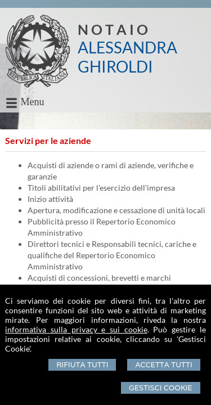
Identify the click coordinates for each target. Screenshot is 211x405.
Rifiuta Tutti (82, 365)
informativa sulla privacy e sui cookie (76, 329)
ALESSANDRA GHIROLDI (127, 57)
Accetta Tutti (163, 365)
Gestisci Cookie (160, 388)
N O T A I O (113, 29)
